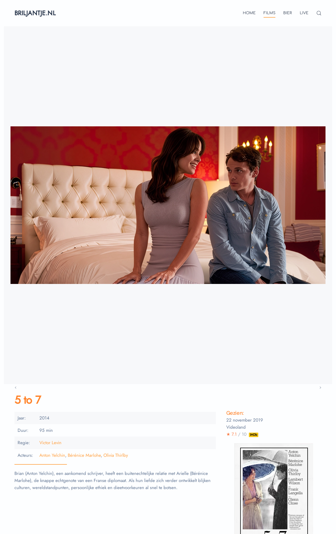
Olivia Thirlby (115, 455)
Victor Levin (50, 442)
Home (249, 13)
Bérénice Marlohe (84, 455)
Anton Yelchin (52, 455)
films (269, 13)
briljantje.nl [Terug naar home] (35, 13)
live (304, 13)
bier (287, 13)
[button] (319, 13)
